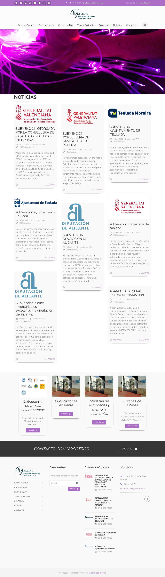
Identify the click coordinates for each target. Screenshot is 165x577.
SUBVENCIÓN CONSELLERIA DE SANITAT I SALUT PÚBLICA (76, 139)
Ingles (141, 3)
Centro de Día (65, 25)
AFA (43, 145)
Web (114, 340)
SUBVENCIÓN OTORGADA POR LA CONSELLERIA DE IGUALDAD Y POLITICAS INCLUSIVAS (35, 134)
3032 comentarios (120, 235)
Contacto (131, 25)
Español (147, 3)
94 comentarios (72, 152)
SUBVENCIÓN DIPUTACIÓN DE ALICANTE (75, 239)
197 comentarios (119, 302)
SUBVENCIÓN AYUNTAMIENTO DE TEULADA (125, 130)
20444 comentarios (73, 250)
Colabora (104, 25)
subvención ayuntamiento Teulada (35, 214)
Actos (119, 340)
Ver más (32, 430)
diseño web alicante (97, 573)
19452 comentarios (26, 147)
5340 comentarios (26, 223)
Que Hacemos (46, 25)
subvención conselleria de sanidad (129, 226)
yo (137, 299)
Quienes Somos (26, 25)
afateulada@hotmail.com (94, 3)
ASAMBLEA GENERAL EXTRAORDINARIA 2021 (127, 293)
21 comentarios (25, 321)
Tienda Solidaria (85, 25)
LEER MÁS (51, 185)
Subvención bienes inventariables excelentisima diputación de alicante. (34, 308)
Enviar (74, 489)
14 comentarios (119, 142)
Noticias (117, 25)
